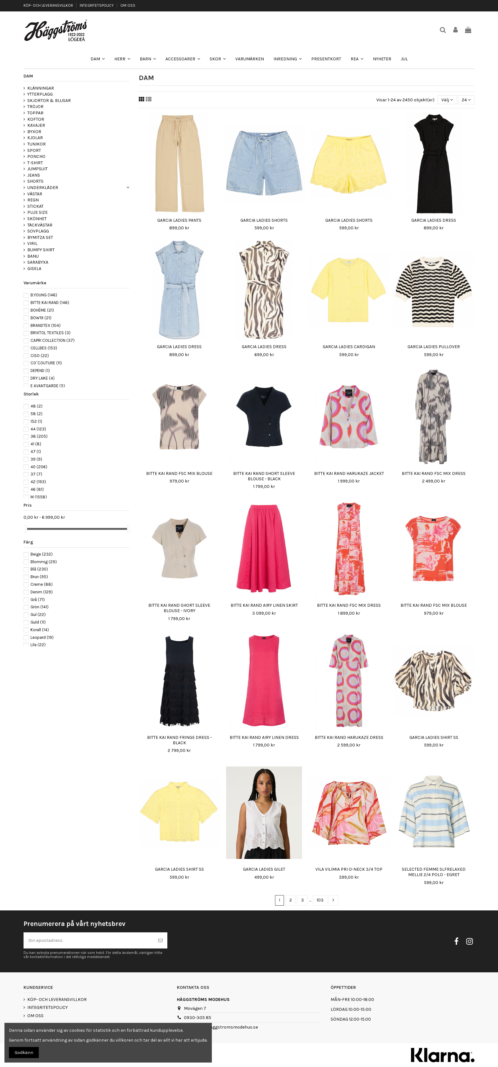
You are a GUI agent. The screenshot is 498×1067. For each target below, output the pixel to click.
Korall (39, 629)
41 (35, 444)
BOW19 (40, 317)
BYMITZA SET (40, 237)
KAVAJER (36, 125)
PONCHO (36, 156)
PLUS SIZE (37, 212)
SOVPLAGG (38, 231)
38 (39, 436)
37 (36, 474)
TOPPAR (35, 113)
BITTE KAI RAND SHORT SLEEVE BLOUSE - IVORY (179, 608)
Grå (37, 599)
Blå (39, 569)
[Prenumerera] (160, 940)
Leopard (42, 637)
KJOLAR (35, 137)
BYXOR (34, 131)
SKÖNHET (37, 218)
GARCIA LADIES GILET (264, 869)
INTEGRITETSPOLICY (97, 5)
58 (36, 413)
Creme (41, 584)
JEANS (33, 175)
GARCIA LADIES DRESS (433, 220)
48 (36, 406)
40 (38, 466)
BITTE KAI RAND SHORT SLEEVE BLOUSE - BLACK (264, 476)
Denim (41, 592)
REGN (33, 200)
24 (466, 100)
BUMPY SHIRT (41, 250)
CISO (39, 355)
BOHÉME (42, 310)
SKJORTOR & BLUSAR (49, 100)
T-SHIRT (35, 162)
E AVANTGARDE (47, 385)
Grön (39, 606)
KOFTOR (35, 119)
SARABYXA (37, 262)
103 (320, 900)
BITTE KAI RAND (49, 302)
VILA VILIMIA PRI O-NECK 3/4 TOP (348, 869)
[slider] (25, 529)
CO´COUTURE (46, 363)
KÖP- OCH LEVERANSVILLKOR (49, 5)
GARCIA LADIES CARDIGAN (349, 346)
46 (37, 489)
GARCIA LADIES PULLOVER (433, 346)
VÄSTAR (34, 194)
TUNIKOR (36, 144)
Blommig (43, 561)
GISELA (34, 268)
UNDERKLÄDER (42, 187)
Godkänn (24, 1052)
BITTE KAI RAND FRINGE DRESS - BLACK (179, 740)
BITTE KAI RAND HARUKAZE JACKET (349, 473)
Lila (38, 644)
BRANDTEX (45, 325)
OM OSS (127, 5)
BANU (33, 256)
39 (36, 459)
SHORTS (35, 181)
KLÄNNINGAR (40, 88)
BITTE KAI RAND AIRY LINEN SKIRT (264, 605)
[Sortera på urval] (447, 100)
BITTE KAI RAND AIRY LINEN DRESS (264, 737)
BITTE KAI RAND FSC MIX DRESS (434, 473)
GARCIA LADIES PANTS (179, 220)
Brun (39, 576)
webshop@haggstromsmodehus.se (221, 1027)
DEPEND (40, 370)
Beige (41, 554)
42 (38, 481)
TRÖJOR (35, 106)
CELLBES (43, 348)
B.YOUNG (43, 295)
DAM (28, 76)
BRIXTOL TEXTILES (50, 332)
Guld (38, 622)
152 (36, 421)
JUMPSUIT (37, 169)
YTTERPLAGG (40, 94)
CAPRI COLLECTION (52, 340)
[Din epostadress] (89, 940)
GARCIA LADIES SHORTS (264, 220)
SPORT (34, 150)
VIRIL (32, 243)
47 (35, 451)
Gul (38, 614)
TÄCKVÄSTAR (39, 225)
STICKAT (35, 206)
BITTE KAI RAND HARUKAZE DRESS (349, 737)
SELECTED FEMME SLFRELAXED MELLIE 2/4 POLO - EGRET (434, 872)
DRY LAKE (42, 378)
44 (38, 429)
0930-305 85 (197, 1017)
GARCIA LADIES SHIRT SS (433, 737)
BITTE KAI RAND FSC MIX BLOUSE (179, 473)
